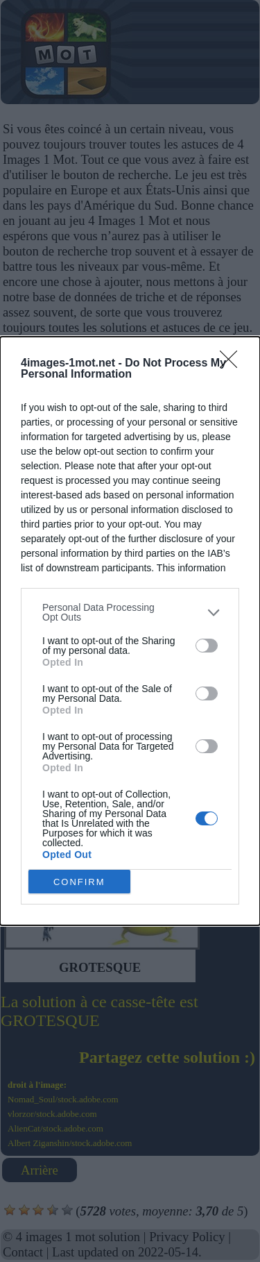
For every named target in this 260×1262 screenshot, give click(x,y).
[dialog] (130, 631)
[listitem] (130, 612)
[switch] (207, 646)
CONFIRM (79, 882)
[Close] (233, 364)
